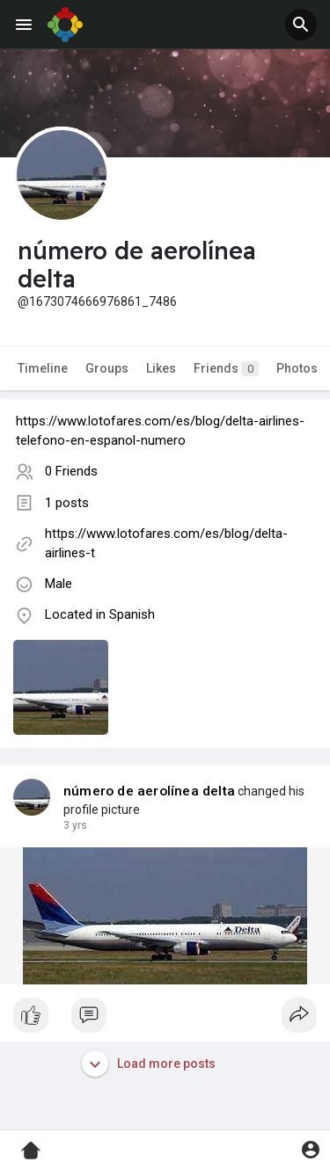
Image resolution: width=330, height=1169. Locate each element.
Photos (297, 368)
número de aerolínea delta (149, 791)
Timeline (43, 368)
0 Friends (71, 471)
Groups (106, 368)
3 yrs (75, 825)
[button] (301, 24)
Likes (161, 368)
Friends (226, 368)
